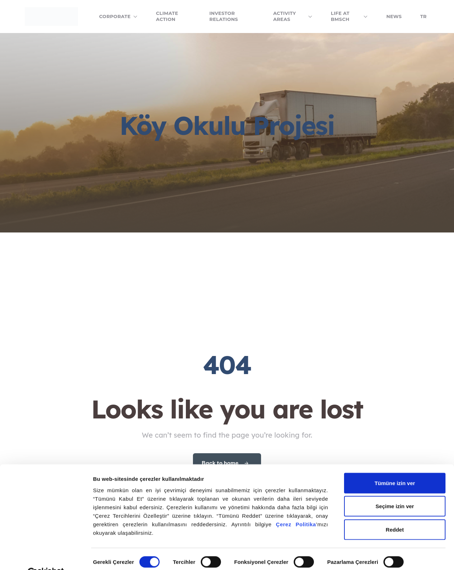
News (394, 16)
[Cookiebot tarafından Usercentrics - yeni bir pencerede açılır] (46, 556)
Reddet (395, 513)
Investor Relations (223, 16)
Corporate (118, 16)
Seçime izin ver (395, 490)
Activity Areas (292, 16)
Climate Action (167, 16)
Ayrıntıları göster (114, 556)
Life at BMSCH (349, 16)
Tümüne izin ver (395, 466)
